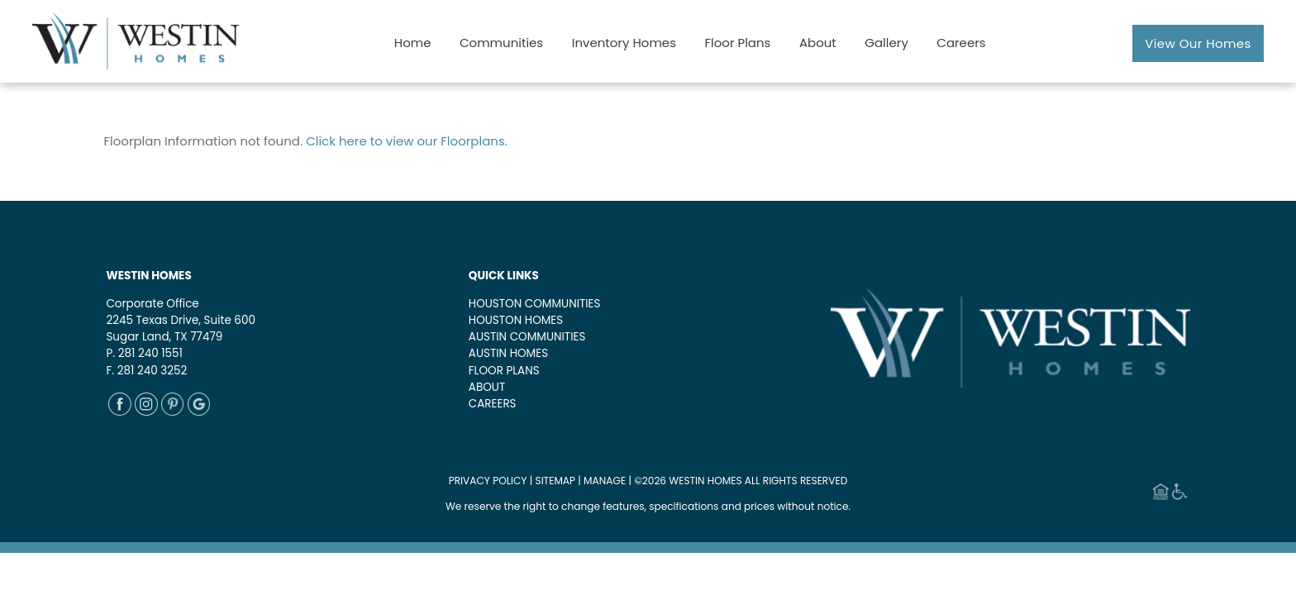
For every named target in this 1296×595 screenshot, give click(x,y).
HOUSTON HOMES (516, 320)
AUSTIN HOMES (508, 353)
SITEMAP (556, 481)
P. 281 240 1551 (144, 353)
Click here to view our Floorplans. (406, 141)
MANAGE (605, 481)
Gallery (886, 42)
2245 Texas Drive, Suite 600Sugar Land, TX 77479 (180, 328)
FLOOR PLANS (504, 370)
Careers (960, 42)
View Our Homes (1198, 43)
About (817, 42)
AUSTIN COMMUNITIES (527, 337)
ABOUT (487, 387)
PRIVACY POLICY (488, 481)
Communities (501, 42)
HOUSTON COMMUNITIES (535, 304)
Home (412, 42)
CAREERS (493, 404)
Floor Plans (737, 42)
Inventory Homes (624, 42)
